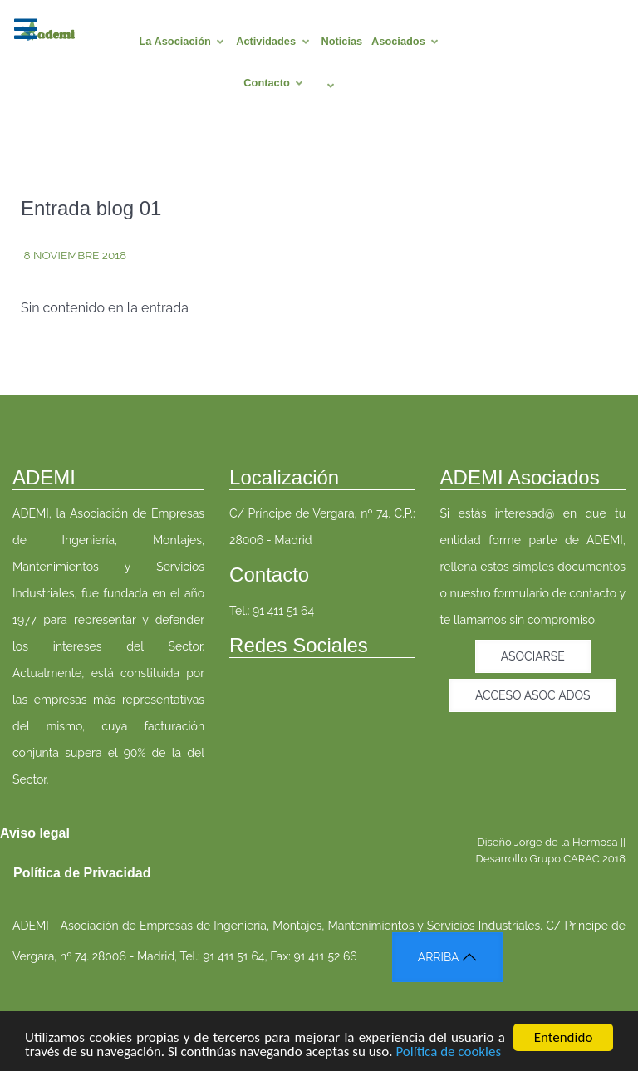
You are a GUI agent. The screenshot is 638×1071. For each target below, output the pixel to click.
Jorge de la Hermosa (566, 842)
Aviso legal (35, 833)
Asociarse (533, 656)
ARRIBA (447, 957)
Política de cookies (448, 1054)
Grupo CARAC (565, 858)
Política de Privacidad (81, 873)
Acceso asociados (533, 695)
